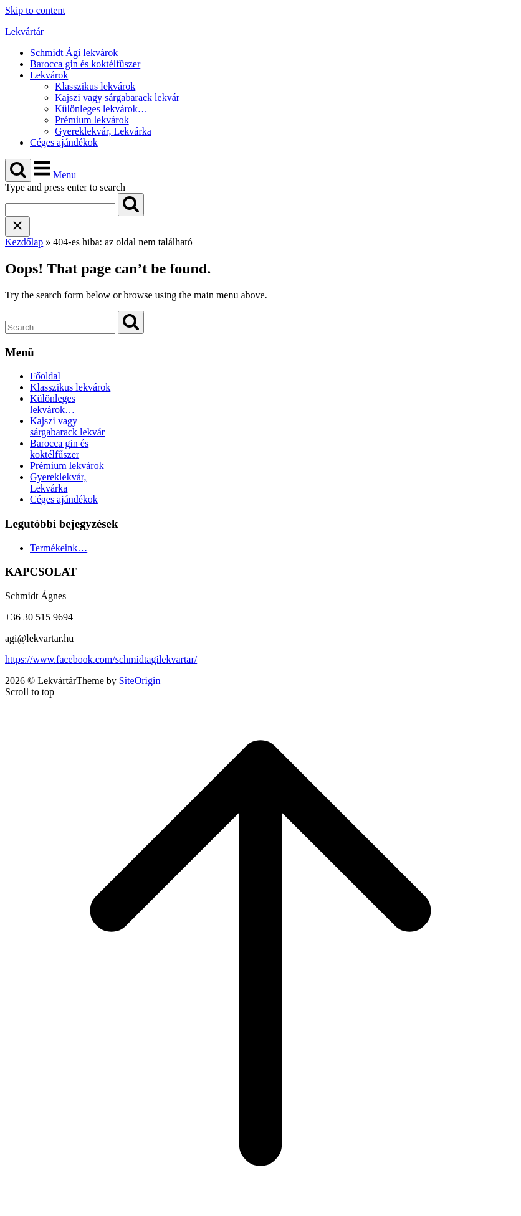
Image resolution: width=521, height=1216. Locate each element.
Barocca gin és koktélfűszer (85, 64)
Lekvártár (24, 31)
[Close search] (17, 226)
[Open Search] (18, 170)
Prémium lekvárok (92, 120)
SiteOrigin (140, 680)
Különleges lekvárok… (101, 108)
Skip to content (35, 10)
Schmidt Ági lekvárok (74, 52)
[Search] (131, 204)
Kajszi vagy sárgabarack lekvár (117, 97)
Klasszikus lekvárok (95, 86)
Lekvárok (49, 75)
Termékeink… (58, 548)
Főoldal (45, 376)
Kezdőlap (24, 242)
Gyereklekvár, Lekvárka (103, 131)
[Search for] (60, 209)
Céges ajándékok (64, 142)
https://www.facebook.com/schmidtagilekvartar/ (101, 659)
